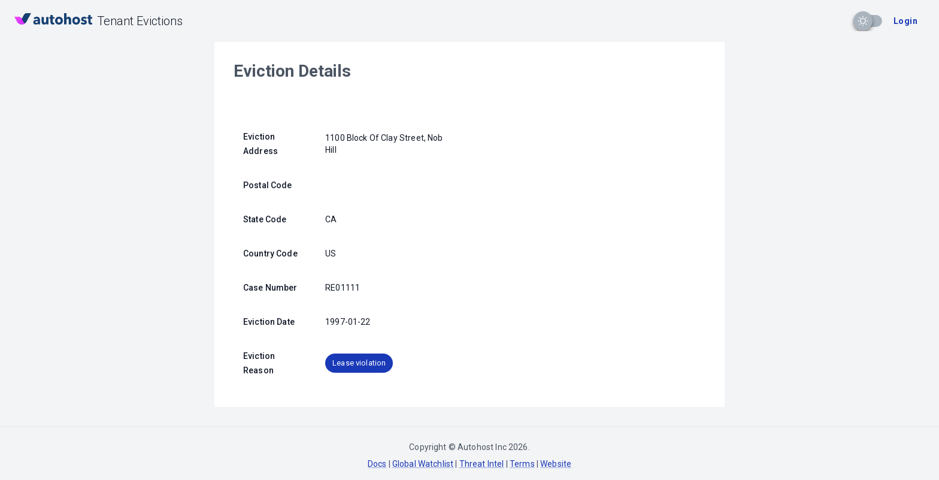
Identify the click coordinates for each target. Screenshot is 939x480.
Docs (377, 464)
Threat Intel (481, 464)
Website (555, 464)
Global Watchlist (422, 464)
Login (905, 21)
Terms (522, 464)
